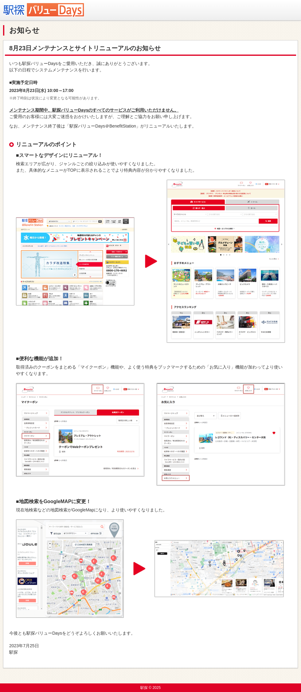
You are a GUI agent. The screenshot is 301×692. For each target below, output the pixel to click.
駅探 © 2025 (150, 688)
